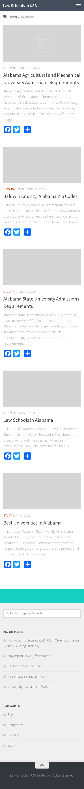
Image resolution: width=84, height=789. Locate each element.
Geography (11, 189)
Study (7, 68)
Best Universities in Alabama (32, 523)
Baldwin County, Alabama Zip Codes (40, 196)
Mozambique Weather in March (28, 686)
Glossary (13, 735)
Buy (10, 714)
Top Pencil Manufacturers (24, 666)
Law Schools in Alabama (28, 420)
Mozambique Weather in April (27, 676)
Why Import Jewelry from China (28, 656)
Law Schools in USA (20, 5)
